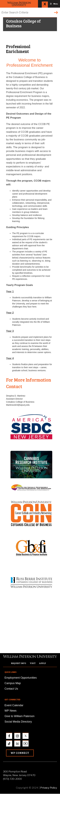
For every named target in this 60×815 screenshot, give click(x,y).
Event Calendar (14, 705)
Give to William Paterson (19, 716)
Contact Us (11, 688)
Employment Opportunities (21, 677)
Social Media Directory (18, 721)
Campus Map (13, 683)
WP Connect (20, 753)
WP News (11, 710)
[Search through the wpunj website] (30, 12)
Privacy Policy (48, 787)
